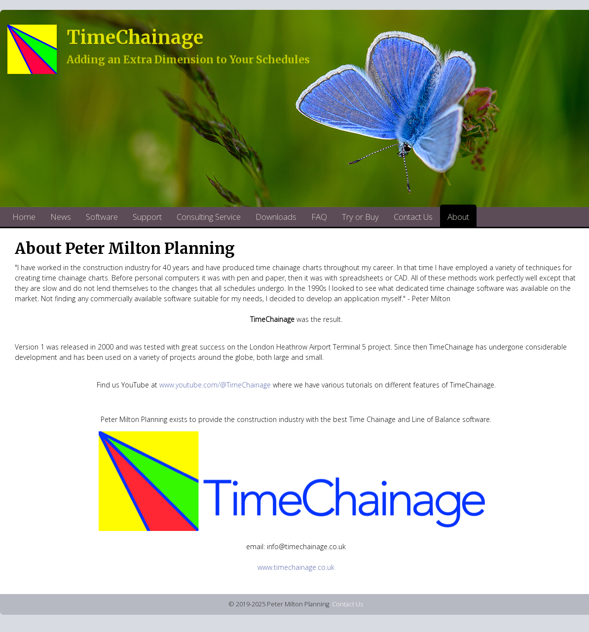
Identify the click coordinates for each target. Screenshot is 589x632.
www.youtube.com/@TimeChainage (215, 384)
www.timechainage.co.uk (296, 567)
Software (102, 216)
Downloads (276, 216)
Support (147, 216)
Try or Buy (360, 216)
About (458, 216)
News (60, 216)
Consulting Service (209, 216)
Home (24, 216)
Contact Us (413, 216)
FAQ (319, 216)
